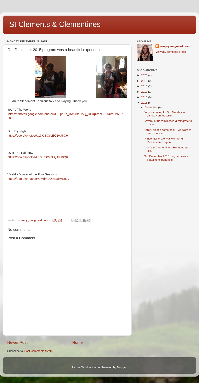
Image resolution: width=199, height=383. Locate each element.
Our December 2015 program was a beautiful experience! (166, 158)
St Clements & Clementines (55, 24)
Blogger (121, 367)
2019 (144, 80)
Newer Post (17, 342)
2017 (144, 91)
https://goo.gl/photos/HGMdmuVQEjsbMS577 (38, 178)
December (151, 107)
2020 (144, 75)
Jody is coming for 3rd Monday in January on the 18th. (164, 114)
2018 (144, 86)
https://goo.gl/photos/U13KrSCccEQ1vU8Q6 (37, 135)
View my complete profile (171, 51)
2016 (144, 97)
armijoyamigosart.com (174, 46)
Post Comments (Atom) (38, 350)
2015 (144, 102)
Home (77, 342)
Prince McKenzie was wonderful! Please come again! (164, 140)
